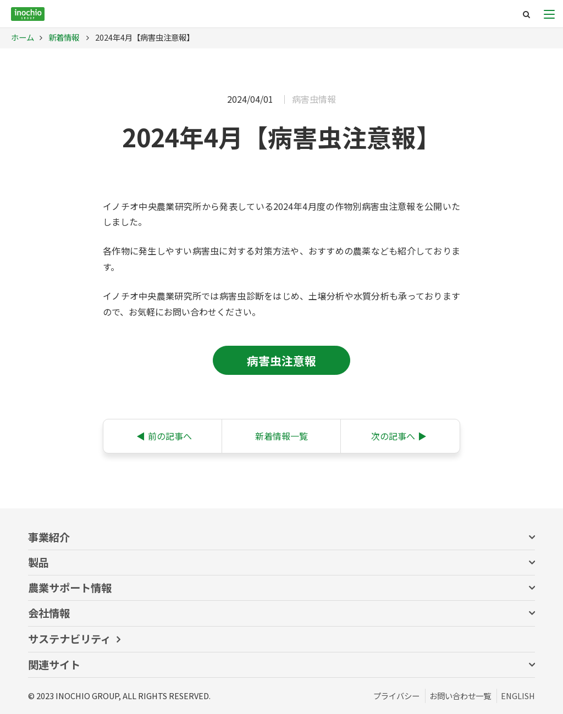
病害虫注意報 (281, 360)
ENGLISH (518, 695)
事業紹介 (49, 537)
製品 (38, 562)
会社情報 (49, 613)
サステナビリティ (69, 638)
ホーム (22, 37)
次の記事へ (399, 435)
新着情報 (63, 37)
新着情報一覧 (281, 435)
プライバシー (396, 695)
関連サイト (54, 664)
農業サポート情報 (70, 587)
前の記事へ (164, 435)
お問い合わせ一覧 (460, 695)
